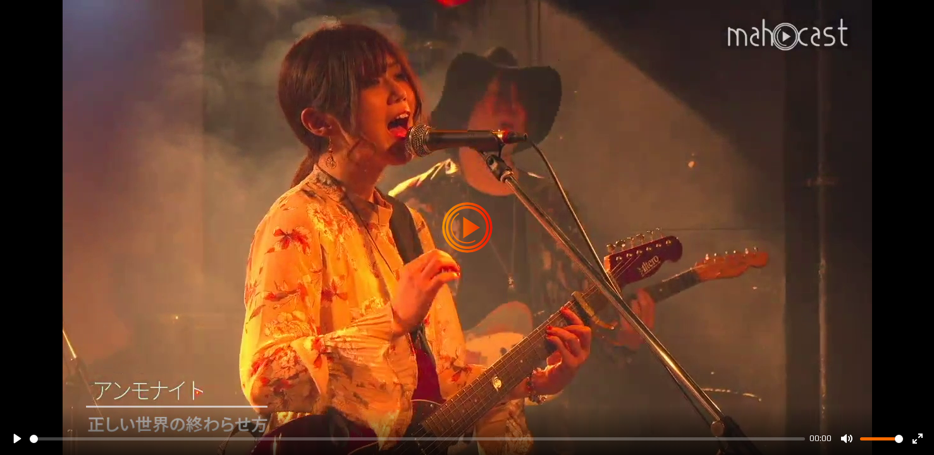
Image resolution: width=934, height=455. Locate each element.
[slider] (417, 439)
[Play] (16, 438)
